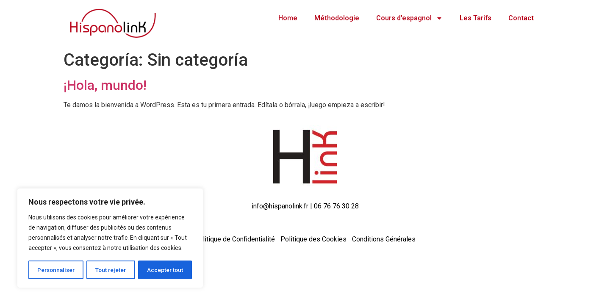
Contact (521, 18)
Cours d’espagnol (409, 18)
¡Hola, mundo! (105, 85)
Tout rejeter (112, 269)
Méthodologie (336, 18)
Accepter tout (165, 269)
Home (287, 18)
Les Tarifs (475, 18)
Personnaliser (56, 269)
